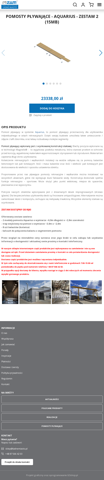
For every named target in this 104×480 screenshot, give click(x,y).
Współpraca (7, 338)
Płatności (6, 361)
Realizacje (52, 417)
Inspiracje (6, 355)
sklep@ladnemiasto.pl (16, 448)
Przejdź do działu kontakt (17, 462)
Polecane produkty (52, 408)
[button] (3, 53)
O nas (4, 333)
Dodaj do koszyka (52, 108)
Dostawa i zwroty (10, 367)
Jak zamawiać (8, 344)
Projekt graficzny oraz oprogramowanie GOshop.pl (52, 475)
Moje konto (83, 4)
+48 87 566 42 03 (13, 453)
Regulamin (6, 378)
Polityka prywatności (11, 372)
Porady (5, 350)
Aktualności (52, 399)
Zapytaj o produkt (42, 115)
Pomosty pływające (52, 426)
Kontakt (5, 384)
